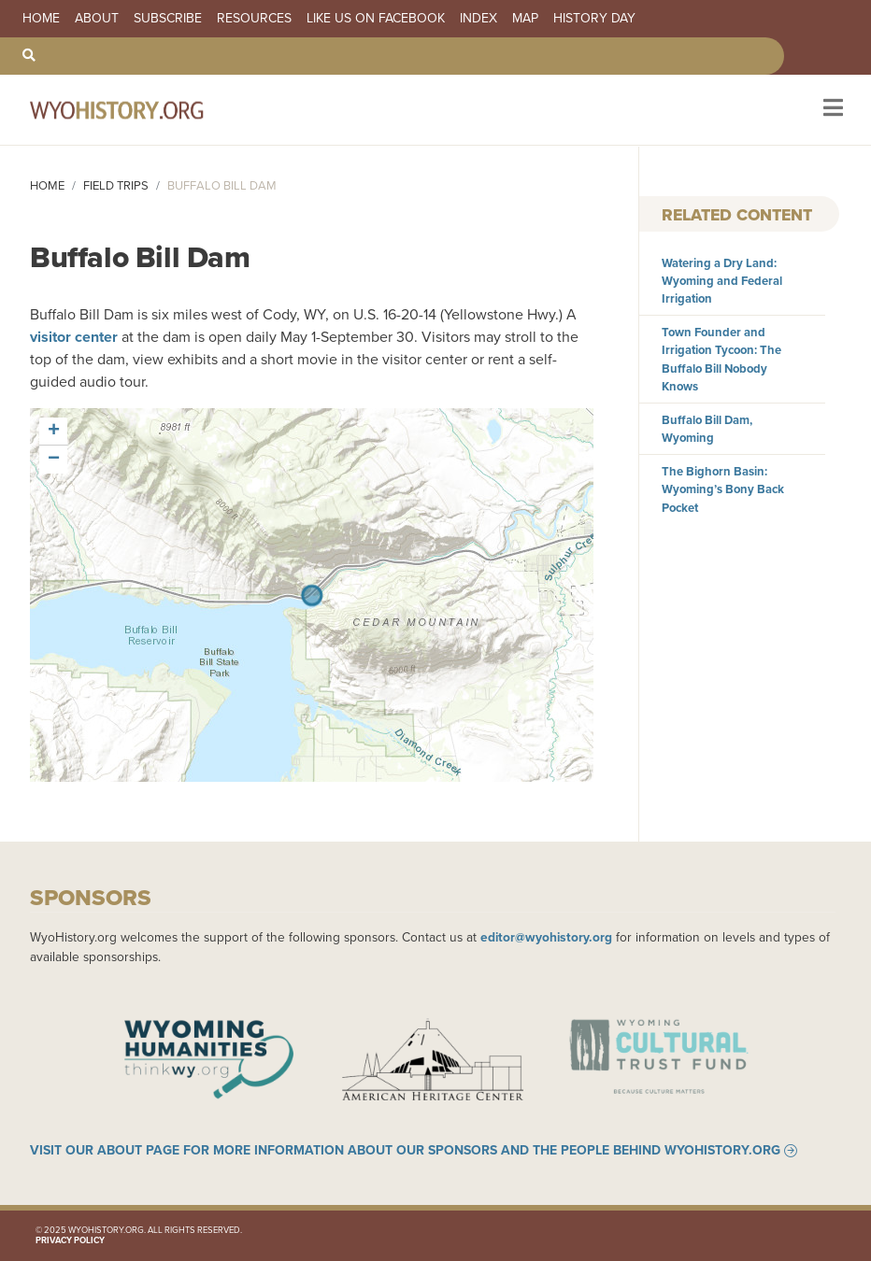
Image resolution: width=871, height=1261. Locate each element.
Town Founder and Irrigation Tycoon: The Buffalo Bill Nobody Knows (721, 359)
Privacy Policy (70, 1240)
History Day (594, 18)
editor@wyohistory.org (546, 937)
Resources (254, 18)
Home (41, 18)
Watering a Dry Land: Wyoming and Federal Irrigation (722, 280)
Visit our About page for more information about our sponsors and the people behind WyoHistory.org (405, 1150)
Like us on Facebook (376, 18)
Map (525, 18)
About (97, 18)
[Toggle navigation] (831, 110)
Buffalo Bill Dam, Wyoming (707, 428)
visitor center (74, 336)
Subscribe (168, 18)
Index (478, 18)
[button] (53, 432)
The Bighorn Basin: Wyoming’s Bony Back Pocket (723, 489)
